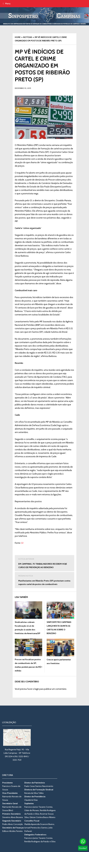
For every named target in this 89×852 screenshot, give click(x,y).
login (36, 689)
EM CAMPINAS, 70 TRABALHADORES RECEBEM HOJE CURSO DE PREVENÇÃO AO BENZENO (44, 563)
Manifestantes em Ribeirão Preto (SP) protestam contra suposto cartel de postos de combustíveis (44, 579)
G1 (22, 543)
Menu (6, 3)
